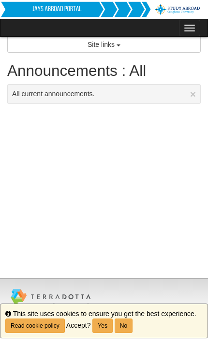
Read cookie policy (35, 325)
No (123, 325)
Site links (104, 44)
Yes (102, 325)
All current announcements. (104, 94)
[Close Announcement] (193, 94)
